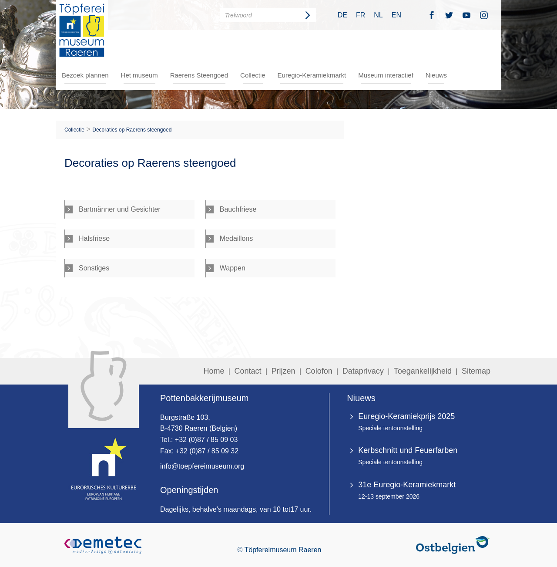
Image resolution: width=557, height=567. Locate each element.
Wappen (232, 268)
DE (342, 15)
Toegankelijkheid (423, 371)
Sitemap (476, 371)
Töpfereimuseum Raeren (82, 30)
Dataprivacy (363, 371)
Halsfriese (94, 238)
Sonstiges (94, 268)
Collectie (252, 75)
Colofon (318, 371)
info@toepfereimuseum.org (202, 466)
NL (378, 15)
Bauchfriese (238, 209)
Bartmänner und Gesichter (120, 209)
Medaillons (236, 238)
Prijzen (283, 371)
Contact (247, 371)
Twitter (449, 15)
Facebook (431, 15)
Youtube (466, 15)
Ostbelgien (454, 545)
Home (213, 371)
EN (396, 15)
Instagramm (484, 15)
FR (360, 15)
